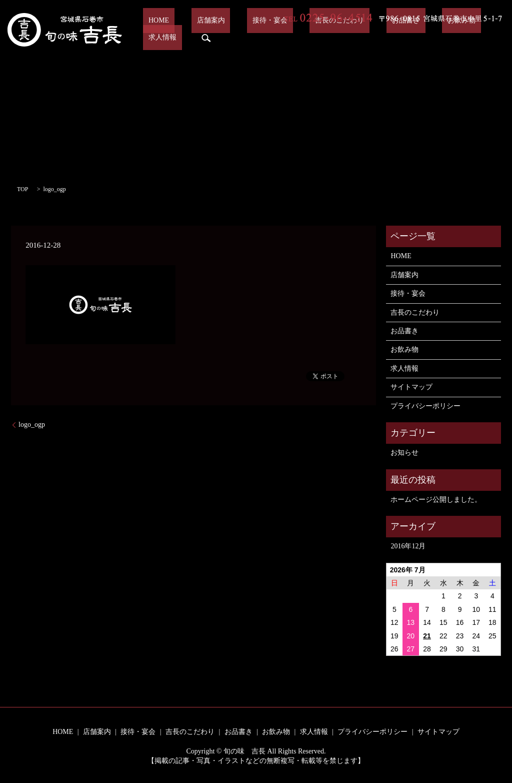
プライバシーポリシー (425, 406)
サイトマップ (411, 387)
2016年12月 (408, 546)
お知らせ (404, 452)
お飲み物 (408, 38)
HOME (160, 38)
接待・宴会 (249, 38)
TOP (22, 189)
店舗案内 (200, 38)
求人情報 (452, 38)
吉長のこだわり (308, 38)
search (491, 38)
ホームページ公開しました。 (436, 499)
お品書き (363, 38)
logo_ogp (31, 424)
